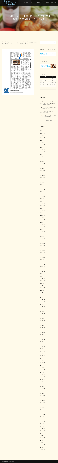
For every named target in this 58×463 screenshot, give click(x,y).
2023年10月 (43, 187)
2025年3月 (42, 149)
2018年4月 (42, 341)
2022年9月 (42, 217)
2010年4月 (42, 428)
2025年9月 (42, 135)
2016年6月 (42, 393)
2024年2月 (42, 177)
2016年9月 (42, 386)
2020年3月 (42, 288)
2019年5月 (42, 311)
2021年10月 (43, 243)
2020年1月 (42, 292)
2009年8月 (42, 433)
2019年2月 (42, 318)
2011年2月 (42, 421)
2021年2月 (42, 262)
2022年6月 (42, 224)
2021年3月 (42, 259)
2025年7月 (42, 140)
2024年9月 (42, 161)
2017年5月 (42, 367)
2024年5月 (42, 170)
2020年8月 (42, 276)
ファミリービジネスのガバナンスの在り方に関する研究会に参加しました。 (47, 103)
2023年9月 (42, 189)
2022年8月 (42, 220)
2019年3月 (42, 316)
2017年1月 (42, 377)
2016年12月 (43, 379)
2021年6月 (42, 252)
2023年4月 (42, 201)
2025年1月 (42, 154)
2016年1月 (42, 405)
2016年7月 (42, 391)
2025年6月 (42, 142)
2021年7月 (42, 250)
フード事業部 (37, 2)
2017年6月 (42, 365)
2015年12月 (43, 407)
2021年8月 (42, 248)
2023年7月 (42, 194)
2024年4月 (42, 173)
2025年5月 (42, 145)
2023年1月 (42, 208)
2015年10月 (43, 412)
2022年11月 (43, 213)
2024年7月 (42, 166)
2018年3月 (42, 344)
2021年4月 (42, 257)
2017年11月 (43, 353)
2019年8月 (42, 304)
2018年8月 (42, 332)
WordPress (12, 461)
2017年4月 (42, 370)
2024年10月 (43, 159)
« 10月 (41, 89)
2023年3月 (42, 203)
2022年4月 (42, 229)
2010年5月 (42, 426)
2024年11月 (43, 156)
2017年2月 (42, 374)
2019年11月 (43, 297)
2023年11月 (43, 184)
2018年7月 (42, 334)
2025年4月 (42, 147)
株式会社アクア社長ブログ (11, 2)
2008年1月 (42, 447)
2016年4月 (42, 398)
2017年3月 (42, 372)
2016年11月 (43, 381)
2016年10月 (43, 384)
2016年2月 (42, 402)
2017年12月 (43, 351)
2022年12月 (43, 210)
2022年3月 (42, 231)
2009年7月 (42, 435)
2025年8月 (42, 138)
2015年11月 (43, 409)
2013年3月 (42, 416)
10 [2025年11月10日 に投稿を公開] (40, 82)
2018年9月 (42, 330)
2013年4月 (42, 414)
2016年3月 (42, 400)
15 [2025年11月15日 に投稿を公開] (52, 82)
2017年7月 (42, 363)
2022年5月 (42, 227)
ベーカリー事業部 (45, 2)
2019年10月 (43, 299)
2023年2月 (42, 205)
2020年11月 (43, 269)
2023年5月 (42, 198)
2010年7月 (42, 423)
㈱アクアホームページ (28, 2)
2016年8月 (42, 388)
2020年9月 (42, 273)
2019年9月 (42, 302)
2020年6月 (42, 280)
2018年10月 (43, 327)
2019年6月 (42, 309)
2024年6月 (42, 168)
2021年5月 (42, 255)
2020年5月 (42, 283)
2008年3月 (42, 442)
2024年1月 (42, 180)
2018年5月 (42, 339)
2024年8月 (42, 163)
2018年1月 (42, 348)
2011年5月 (42, 419)
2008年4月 (42, 440)
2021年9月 (42, 245)
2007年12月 (43, 449)
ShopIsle (3, 461)
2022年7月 (42, 222)
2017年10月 (43, 355)
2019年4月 (42, 313)
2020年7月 (42, 278)
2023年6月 (42, 196)
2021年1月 (42, 264)
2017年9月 (42, 358)
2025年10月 (43, 133)
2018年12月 (43, 323)
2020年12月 (43, 266)
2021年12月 (43, 238)
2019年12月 (43, 295)
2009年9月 (42, 430)
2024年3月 (42, 175)
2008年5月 (42, 438)
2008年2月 (42, 445)
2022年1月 (42, 236)
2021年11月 (43, 241)
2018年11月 (43, 325)
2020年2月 (42, 290)
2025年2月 (42, 152)
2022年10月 (43, 215)
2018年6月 (42, 337)
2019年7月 (42, 306)
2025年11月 (43, 130)
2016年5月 (42, 395)
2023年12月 (43, 182)
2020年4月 (42, 285)
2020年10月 (43, 271)
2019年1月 (42, 320)
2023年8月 (42, 191)
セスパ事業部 (53, 2)
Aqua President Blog (11, 4)
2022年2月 (42, 234)
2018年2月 (42, 346)
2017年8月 (42, 360)
